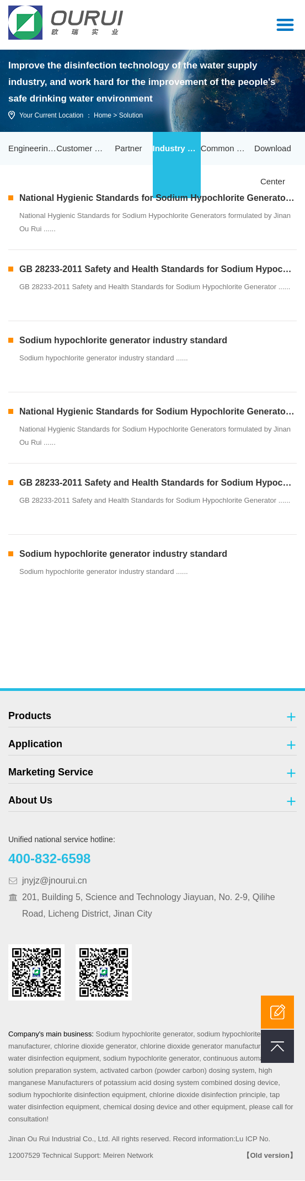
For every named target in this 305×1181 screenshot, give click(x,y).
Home (102, 116)
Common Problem (225, 148)
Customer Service (80, 148)
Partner (128, 148)
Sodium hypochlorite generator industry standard (123, 340)
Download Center (272, 165)
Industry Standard (177, 148)
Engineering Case (32, 148)
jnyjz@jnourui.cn (54, 881)
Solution (131, 116)
